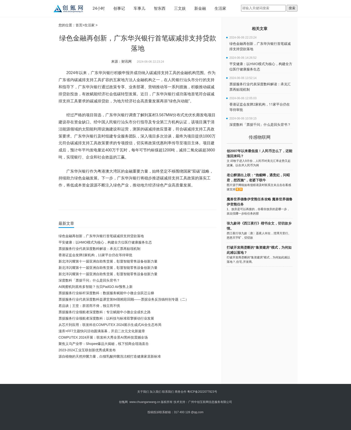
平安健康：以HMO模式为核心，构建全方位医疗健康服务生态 (105, 242)
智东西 (160, 8)
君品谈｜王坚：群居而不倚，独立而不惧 (89, 306)
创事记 (119, 8)
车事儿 (139, 8)
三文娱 (180, 8)
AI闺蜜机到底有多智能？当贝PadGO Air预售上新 (95, 287)
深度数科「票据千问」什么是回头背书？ (89, 280)
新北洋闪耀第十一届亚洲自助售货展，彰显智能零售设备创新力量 (107, 261)
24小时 (99, 8)
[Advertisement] (136, 373)
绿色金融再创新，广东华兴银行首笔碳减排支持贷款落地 (101, 236)
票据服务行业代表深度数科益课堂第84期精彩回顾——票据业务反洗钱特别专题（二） (123, 299)
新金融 (200, 8)
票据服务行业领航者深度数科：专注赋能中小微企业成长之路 (104, 312)
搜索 (292, 8)
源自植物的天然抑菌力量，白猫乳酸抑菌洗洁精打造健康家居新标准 (109, 356)
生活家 (220, 8)
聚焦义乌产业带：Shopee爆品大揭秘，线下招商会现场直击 (103, 344)
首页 (79, 25)
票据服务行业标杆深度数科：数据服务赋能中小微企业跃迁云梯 (106, 293)
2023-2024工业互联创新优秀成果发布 (87, 350)
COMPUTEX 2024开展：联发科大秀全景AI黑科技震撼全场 (103, 337)
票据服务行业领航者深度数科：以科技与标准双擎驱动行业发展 (106, 318)
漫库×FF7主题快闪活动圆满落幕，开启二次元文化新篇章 (101, 331)
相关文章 (259, 29)
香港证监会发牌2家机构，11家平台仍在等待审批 (95, 255)
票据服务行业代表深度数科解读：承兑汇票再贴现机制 (99, 249)
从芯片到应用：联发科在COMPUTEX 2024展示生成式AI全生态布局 (109, 325)
